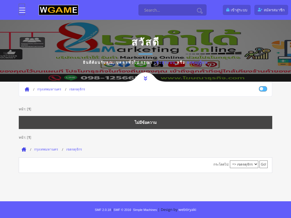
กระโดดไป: (221, 164)
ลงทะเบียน (197, 62)
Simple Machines (145, 209)
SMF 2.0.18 (103, 209)
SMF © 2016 (122, 209)
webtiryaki (187, 209)
